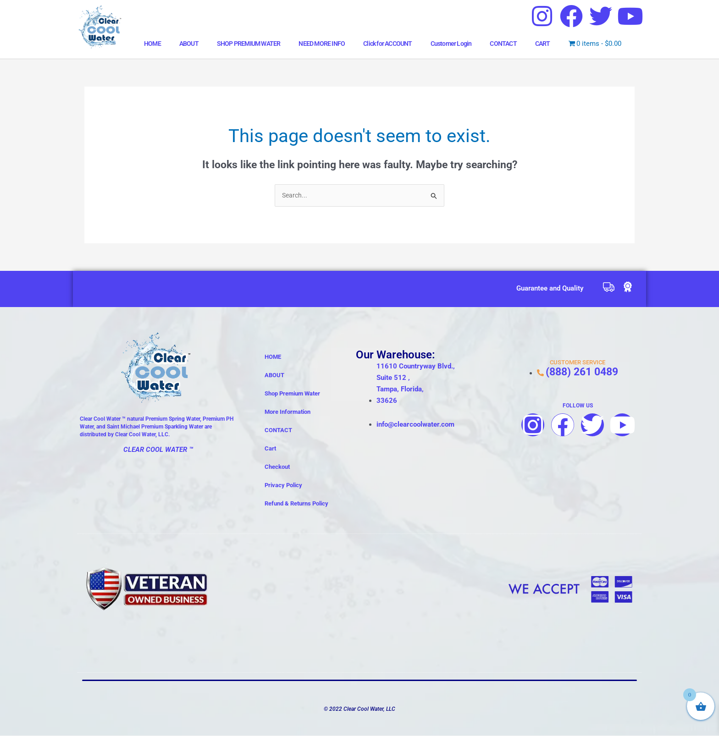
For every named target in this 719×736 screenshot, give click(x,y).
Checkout (277, 467)
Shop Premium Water (292, 394)
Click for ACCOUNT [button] (387, 43)
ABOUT (189, 43)
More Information (287, 412)
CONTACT (503, 43)
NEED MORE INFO (322, 43)
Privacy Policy (283, 486)
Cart (270, 449)
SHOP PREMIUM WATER (249, 43)
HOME (152, 43)
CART (542, 43)
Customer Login (451, 43)
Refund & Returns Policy (296, 504)
